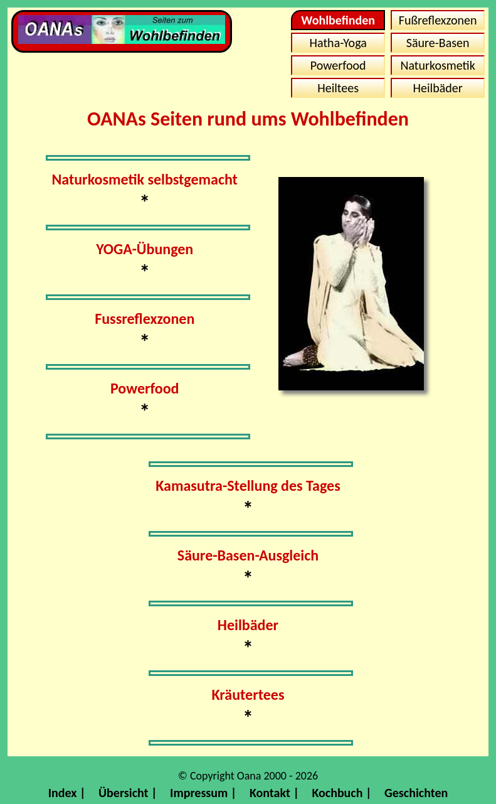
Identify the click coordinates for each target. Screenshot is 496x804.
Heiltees (338, 87)
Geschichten (416, 792)
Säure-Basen (438, 42)
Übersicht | (127, 792)
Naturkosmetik (437, 65)
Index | (67, 792)
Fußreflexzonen (438, 20)
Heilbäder (438, 87)
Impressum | (203, 792)
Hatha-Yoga (338, 42)
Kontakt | (274, 792)
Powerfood (338, 65)
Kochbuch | (341, 792)
